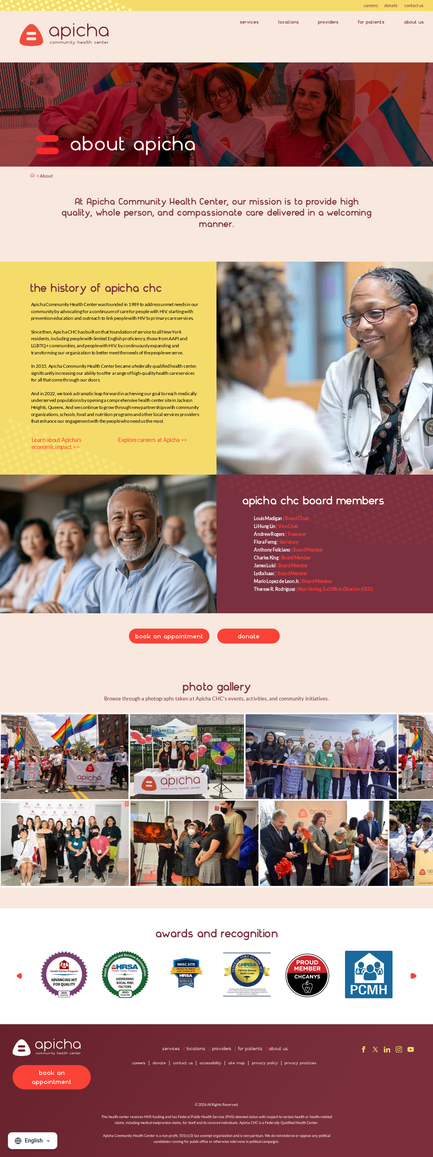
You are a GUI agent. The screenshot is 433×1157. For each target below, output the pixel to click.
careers (371, 5)
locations (288, 22)
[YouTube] (410, 1051)
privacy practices (300, 1062)
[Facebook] (363, 1051)
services (249, 22)
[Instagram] (399, 1051)
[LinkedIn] (387, 1051)
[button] (413, 976)
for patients (371, 22)
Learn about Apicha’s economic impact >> (56, 443)
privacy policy (265, 1062)
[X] (375, 1051)
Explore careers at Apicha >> (152, 439)
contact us (414, 5)
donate (391, 5)
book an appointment (169, 636)
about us (414, 22)
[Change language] (32, 1140)
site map (236, 1062)
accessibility (210, 1062)
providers (328, 22)
